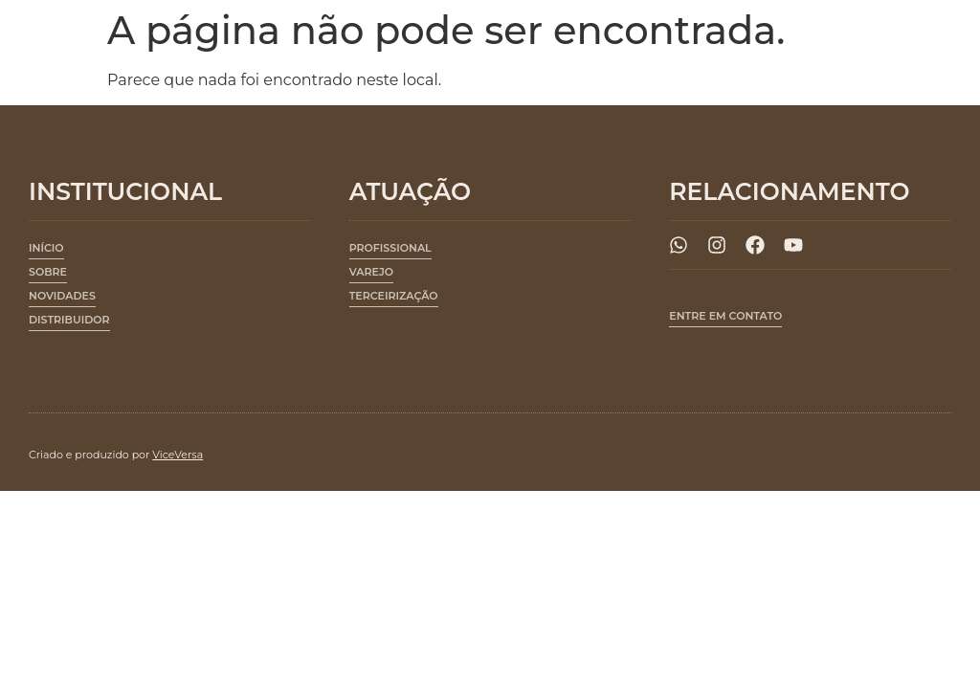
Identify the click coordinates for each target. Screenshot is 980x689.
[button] (390, 251)
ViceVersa (177, 454)
